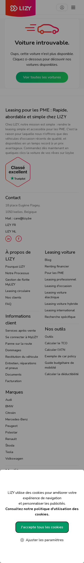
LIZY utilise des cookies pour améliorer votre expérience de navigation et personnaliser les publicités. (42, 503)
